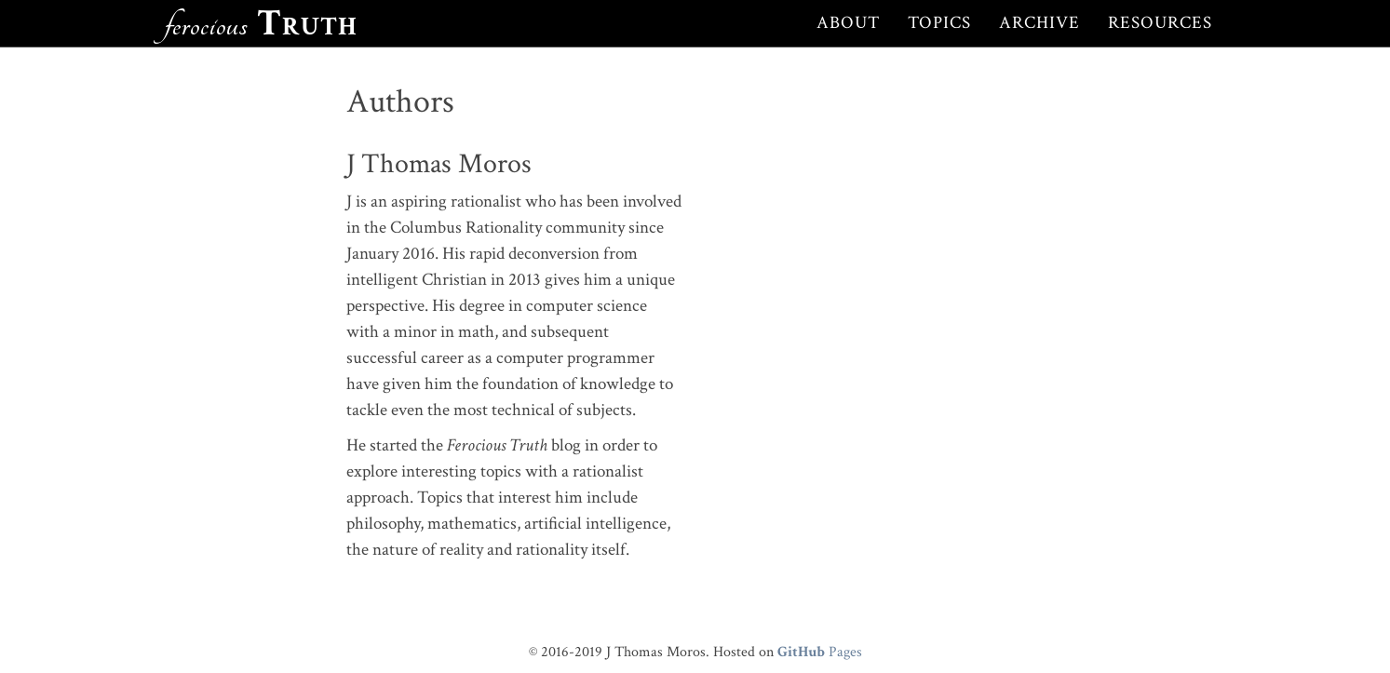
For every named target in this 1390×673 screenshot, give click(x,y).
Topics (939, 22)
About (848, 22)
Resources (1160, 22)
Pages (819, 652)
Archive (1039, 22)
